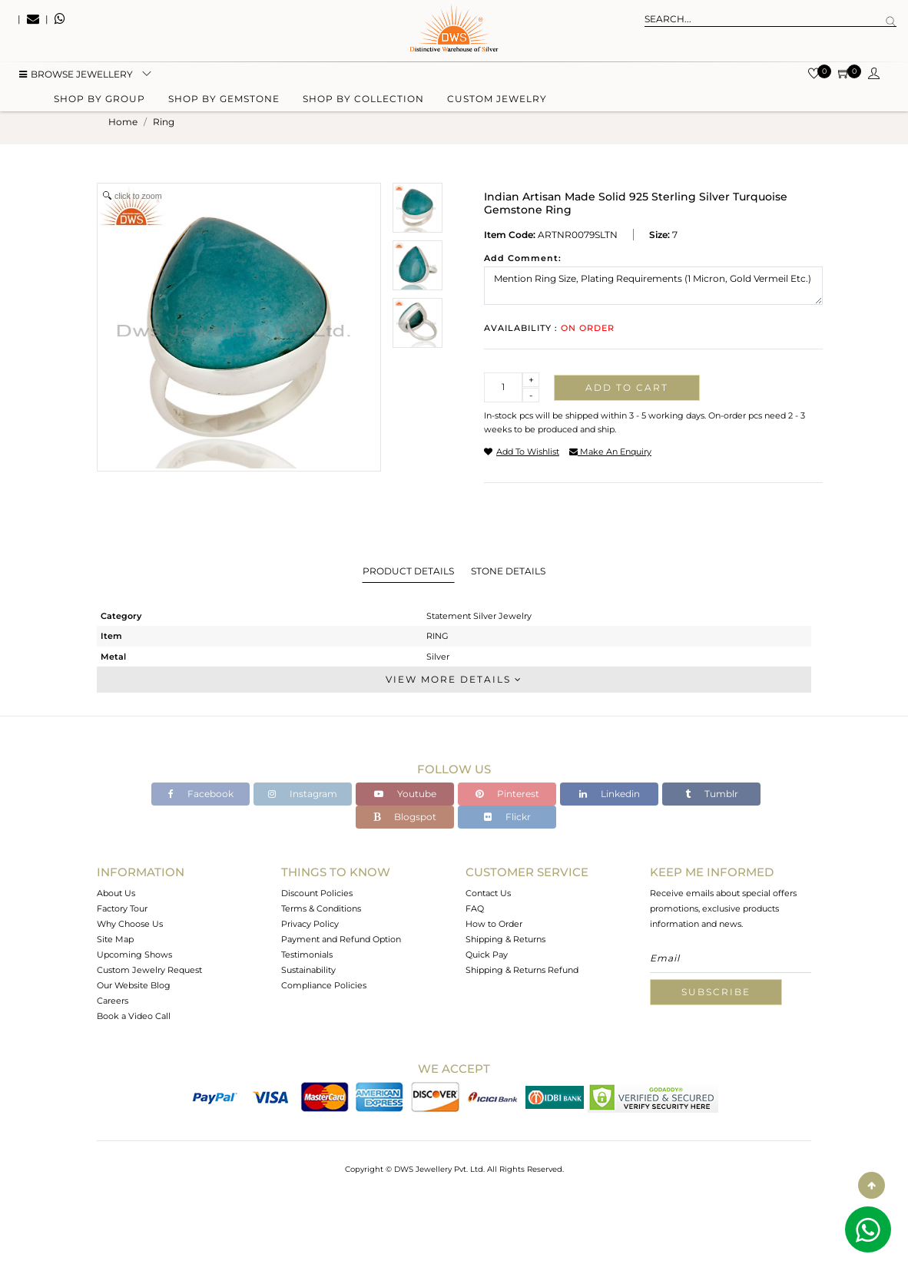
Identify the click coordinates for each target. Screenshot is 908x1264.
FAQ (475, 908)
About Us (116, 893)
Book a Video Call (134, 1016)
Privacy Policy (310, 923)
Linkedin (609, 793)
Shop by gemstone (224, 102)
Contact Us (488, 893)
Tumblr (711, 793)
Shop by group (99, 102)
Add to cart (626, 387)
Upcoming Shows (134, 954)
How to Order (494, 923)
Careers (112, 1000)
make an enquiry (610, 451)
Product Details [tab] (408, 571)
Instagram (302, 793)
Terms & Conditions (321, 908)
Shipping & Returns (505, 939)
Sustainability (308, 970)
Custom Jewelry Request (149, 970)
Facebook (201, 793)
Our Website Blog (134, 985)
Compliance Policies (323, 985)
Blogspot (404, 816)
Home (123, 121)
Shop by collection (363, 102)
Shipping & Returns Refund (522, 970)
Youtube (405, 793)
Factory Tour (122, 908)
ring (163, 121)
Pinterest (507, 793)
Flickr (507, 816)
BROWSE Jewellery (76, 77)
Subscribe (716, 992)
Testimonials (307, 954)
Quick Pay (487, 954)
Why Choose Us (130, 923)
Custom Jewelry (497, 102)
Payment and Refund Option (341, 939)
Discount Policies (317, 893)
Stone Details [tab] (508, 571)
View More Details (454, 679)
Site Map (115, 939)
